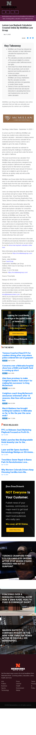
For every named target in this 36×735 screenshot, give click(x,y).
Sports (3, 688)
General (18, 684)
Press (18, 681)
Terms (33, 681)
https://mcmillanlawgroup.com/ (22, 253)
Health (18, 686)
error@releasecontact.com (11, 294)
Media (18, 690)
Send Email (9, 261)
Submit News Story (18, 333)
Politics (3, 684)
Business (4, 686)
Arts (2, 681)
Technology (5, 690)
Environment (20, 688)
